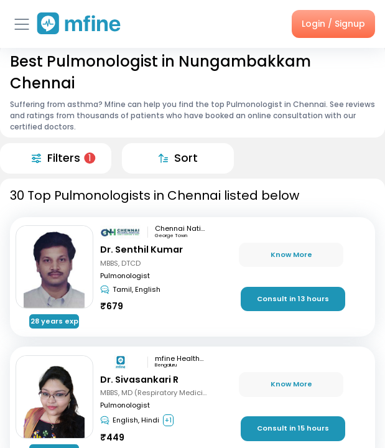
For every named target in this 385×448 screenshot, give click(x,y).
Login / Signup (333, 23)
